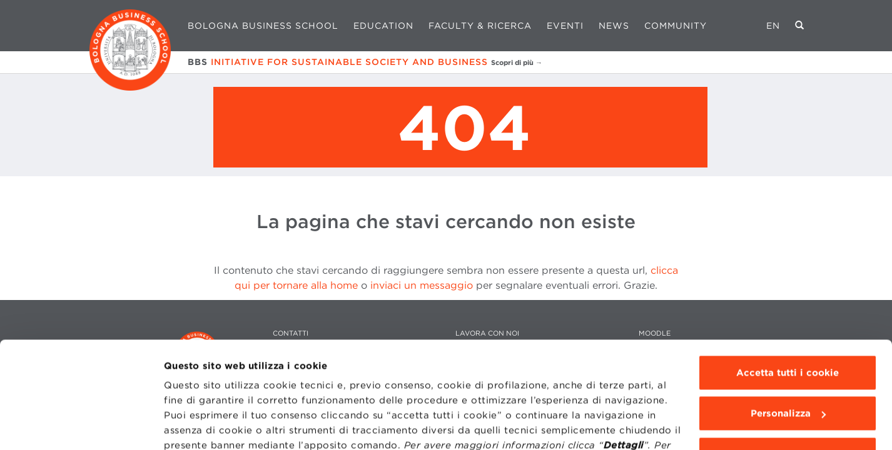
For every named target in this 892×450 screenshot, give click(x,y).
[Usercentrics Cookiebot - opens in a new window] (81, 425)
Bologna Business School (263, 26)
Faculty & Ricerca (480, 26)
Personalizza (788, 329)
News (614, 26)
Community (675, 26)
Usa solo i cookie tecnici (787, 370)
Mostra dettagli (201, 425)
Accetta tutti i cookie (787, 288)
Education (383, 26)
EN (773, 26)
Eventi (565, 26)
